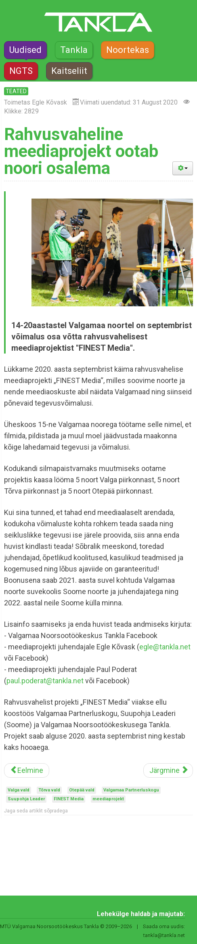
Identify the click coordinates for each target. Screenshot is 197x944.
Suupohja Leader (26, 799)
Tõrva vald (49, 790)
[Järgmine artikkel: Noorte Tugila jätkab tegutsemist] (168, 770)
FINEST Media (69, 799)
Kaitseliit (69, 71)
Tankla (74, 50)
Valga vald (18, 790)
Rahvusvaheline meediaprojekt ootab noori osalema (81, 151)
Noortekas (127, 50)
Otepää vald (81, 790)
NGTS (21, 71)
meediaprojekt (108, 799)
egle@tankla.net (165, 647)
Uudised (25, 50)
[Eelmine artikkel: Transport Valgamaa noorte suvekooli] (26, 770)
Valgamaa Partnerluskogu (131, 790)
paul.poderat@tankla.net (45, 680)
